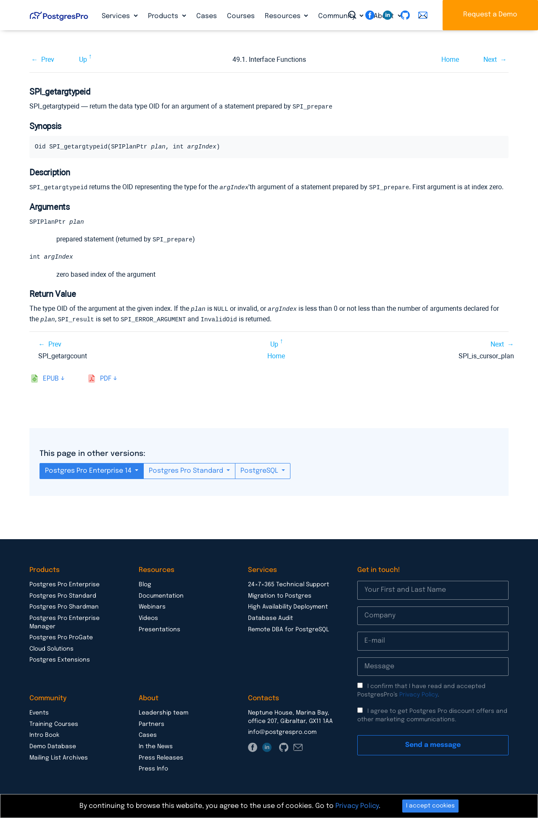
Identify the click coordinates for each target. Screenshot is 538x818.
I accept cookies (430, 806)
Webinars (152, 606)
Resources (283, 16)
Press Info (153, 767)
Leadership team (163, 712)
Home (450, 60)
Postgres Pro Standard (187, 469)
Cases (206, 16)
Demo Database (52, 745)
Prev (47, 60)
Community (337, 16)
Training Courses (53, 723)
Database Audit (270, 617)
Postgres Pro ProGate (61, 636)
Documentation (161, 595)
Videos (148, 617)
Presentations (159, 628)
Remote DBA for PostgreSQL (288, 628)
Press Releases (161, 757)
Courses (241, 16)
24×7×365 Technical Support (288, 583)
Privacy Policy (418, 693)
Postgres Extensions (59, 659)
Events (39, 712)
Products (164, 16)
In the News (156, 745)
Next (490, 60)
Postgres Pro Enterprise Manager (64, 621)
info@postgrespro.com (282, 731)
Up (83, 60)
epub (51, 377)
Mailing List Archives (58, 757)
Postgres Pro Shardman (64, 606)
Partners (151, 723)
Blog (145, 583)
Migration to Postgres (279, 595)
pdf (105, 377)
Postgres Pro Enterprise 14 (89, 469)
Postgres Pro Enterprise (64, 583)
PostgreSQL (260, 469)
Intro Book (44, 734)
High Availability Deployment (288, 606)
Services (117, 16)
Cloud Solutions (51, 648)
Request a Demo (490, 14)
